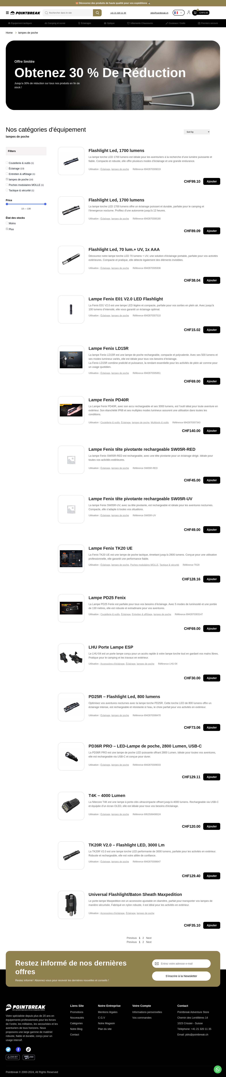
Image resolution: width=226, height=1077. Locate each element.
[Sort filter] (207, 131)
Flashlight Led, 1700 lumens (116, 150)
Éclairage (105, 169)
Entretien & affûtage (142, 614)
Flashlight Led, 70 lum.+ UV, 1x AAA (124, 249)
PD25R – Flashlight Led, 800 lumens (124, 696)
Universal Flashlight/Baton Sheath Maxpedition (135, 894)
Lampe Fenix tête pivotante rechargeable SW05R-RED (142, 449)
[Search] (97, 12)
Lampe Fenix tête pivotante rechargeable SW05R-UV (140, 498)
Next (148, 938)
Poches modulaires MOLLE (144, 565)
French (176, 12)
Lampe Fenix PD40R (109, 400)
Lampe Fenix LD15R (109, 348)
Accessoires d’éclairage (112, 664)
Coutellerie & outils (110, 422)
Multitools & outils (160, 422)
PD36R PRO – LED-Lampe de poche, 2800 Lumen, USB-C (145, 746)
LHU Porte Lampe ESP (111, 647)
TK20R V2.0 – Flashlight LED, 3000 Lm (127, 845)
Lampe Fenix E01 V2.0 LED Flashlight (126, 299)
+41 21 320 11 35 (118, 13)
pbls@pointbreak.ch (159, 13)
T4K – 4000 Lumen (107, 795)
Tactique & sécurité (169, 565)
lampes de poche (120, 169)
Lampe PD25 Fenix (107, 597)
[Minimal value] (26, 204)
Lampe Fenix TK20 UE (111, 548)
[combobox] (70, 12)
